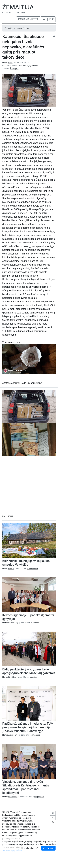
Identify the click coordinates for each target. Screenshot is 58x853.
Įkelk (48, 19)
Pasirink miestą (28, 19)
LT (53, 813)
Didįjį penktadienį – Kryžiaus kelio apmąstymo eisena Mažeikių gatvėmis (28, 671)
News (19, 28)
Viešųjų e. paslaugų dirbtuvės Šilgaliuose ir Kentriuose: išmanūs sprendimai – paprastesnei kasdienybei (25, 787)
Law (27, 28)
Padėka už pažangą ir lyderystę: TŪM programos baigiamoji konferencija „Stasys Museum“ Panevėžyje (27, 727)
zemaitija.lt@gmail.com (28, 65)
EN (53, 822)
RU (53, 817)
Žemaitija (18, 7)
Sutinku (48, 848)
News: (7, 62)
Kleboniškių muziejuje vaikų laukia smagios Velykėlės (26, 562)
